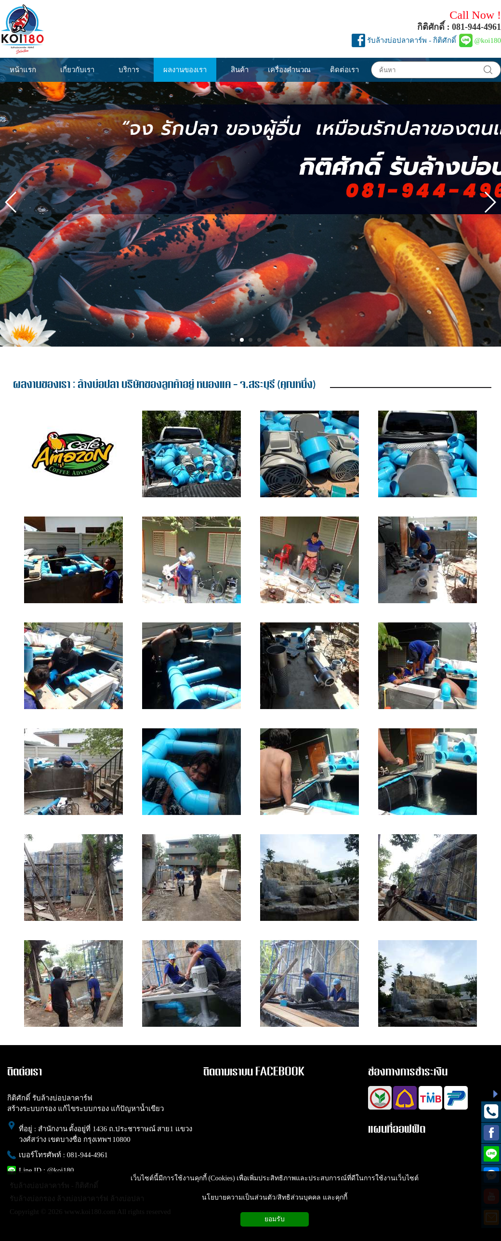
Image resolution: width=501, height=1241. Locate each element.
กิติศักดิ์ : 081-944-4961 (459, 27)
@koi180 (488, 40)
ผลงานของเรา (41, 384)
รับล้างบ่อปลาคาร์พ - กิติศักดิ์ (411, 40)
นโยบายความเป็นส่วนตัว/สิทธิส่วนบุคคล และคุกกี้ (274, 1197)
